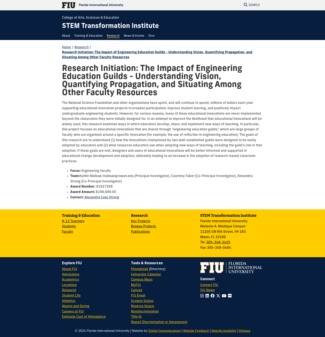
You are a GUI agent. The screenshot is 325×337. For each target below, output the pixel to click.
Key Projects (140, 221)
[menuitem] (67, 36)
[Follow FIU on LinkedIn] (208, 296)
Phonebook (139, 269)
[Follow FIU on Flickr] (230, 296)
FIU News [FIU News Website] (207, 290)
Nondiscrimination (145, 311)
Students (69, 226)
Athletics (68, 301)
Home (66, 47)
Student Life (71, 295)
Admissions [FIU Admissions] (70, 274)
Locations (69, 285)
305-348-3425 (218, 242)
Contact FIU (209, 285)
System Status (142, 301)
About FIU (69, 269)
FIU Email (138, 295)
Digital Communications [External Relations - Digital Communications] (164, 331)
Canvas (136, 290)
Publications (140, 232)
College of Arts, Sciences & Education (90, 17)
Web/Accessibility (223, 331)
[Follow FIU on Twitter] (219, 296)
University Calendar (146, 274)
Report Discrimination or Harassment (159, 322)
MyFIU (136, 285)
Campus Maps (142, 279)
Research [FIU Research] (69, 290)
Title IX (136, 317)
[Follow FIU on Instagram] (202, 296)
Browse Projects (143, 226)
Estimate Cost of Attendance (84, 317)
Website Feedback (196, 331)
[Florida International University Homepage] (112, 5)
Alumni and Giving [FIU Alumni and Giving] (75, 306)
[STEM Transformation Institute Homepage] (110, 26)
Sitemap (244, 331)
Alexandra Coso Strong (101, 197)
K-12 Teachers (73, 221)
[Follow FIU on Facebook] (213, 296)
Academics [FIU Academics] (70, 279)
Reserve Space (142, 306)
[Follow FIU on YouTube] (225, 296)
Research (81, 47)
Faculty (67, 232)
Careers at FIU (73, 311)
